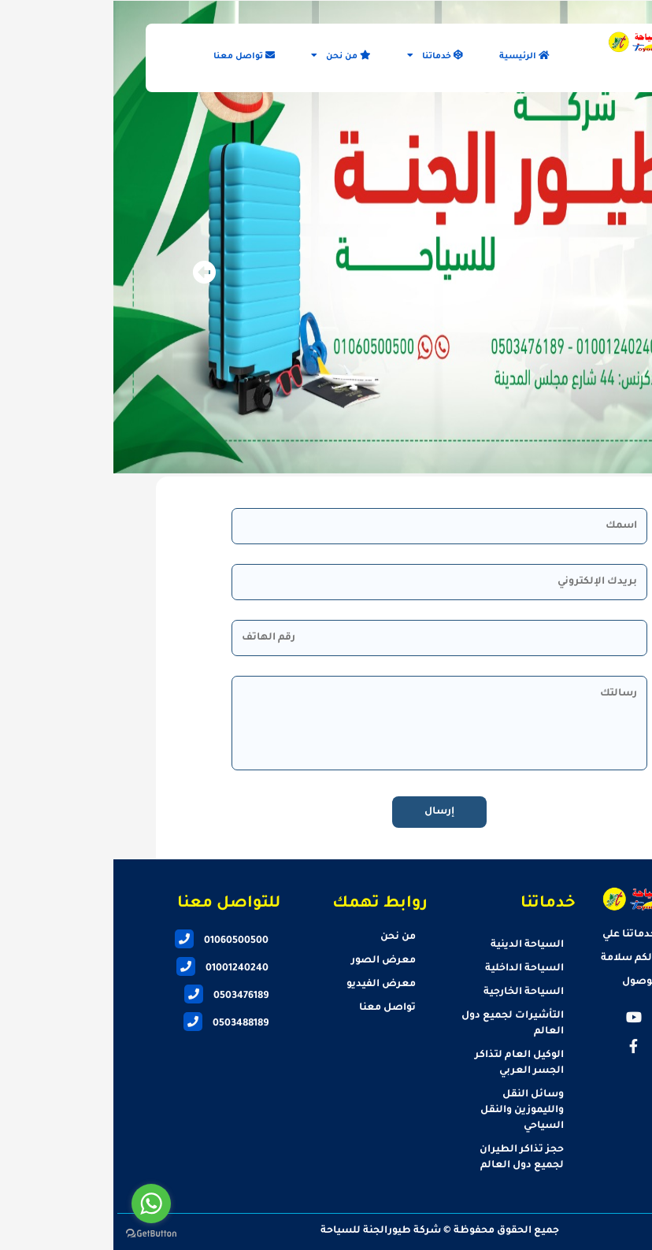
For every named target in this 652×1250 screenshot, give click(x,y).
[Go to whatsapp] (37, 1203)
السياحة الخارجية (410, 992)
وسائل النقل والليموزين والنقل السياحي (408, 1110)
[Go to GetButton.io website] (38, 1234)
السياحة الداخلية (411, 968)
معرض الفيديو (267, 984)
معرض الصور (270, 960)
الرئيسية (411, 55)
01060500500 (108, 941)
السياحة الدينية (413, 945)
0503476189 (113, 996)
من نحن (227, 55)
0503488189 (112, 1023)
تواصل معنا (130, 55)
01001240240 (109, 968)
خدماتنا (322, 55)
